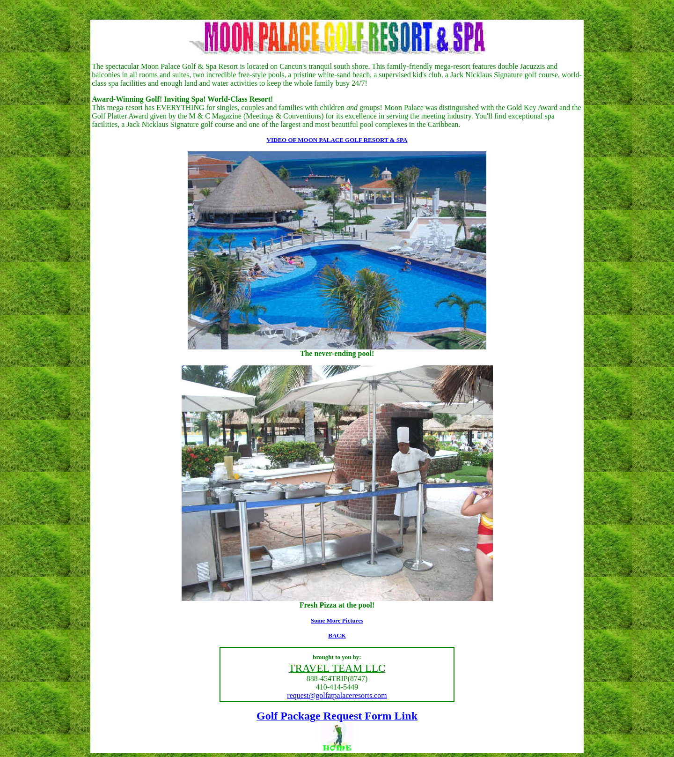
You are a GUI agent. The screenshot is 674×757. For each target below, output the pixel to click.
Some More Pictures (337, 620)
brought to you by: (337, 657)
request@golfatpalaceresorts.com (337, 695)
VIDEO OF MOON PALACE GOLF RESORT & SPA (337, 139)
